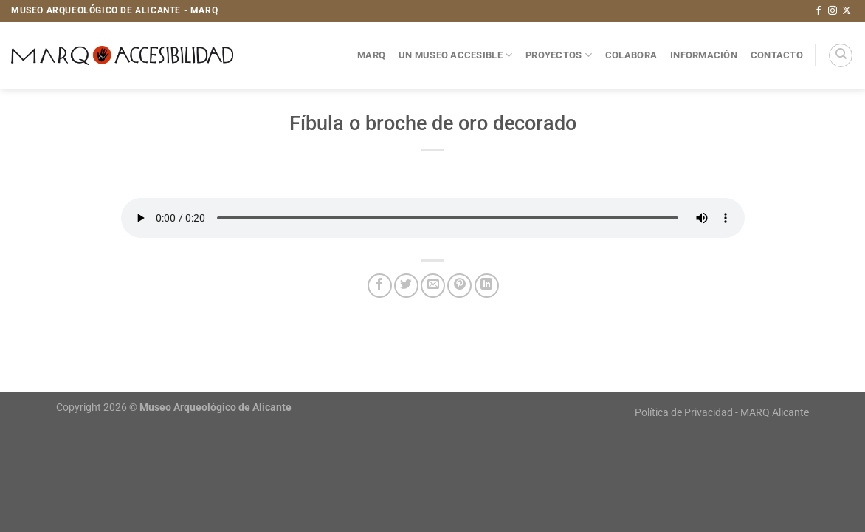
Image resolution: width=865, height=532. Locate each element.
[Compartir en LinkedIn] (487, 285)
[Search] (840, 55)
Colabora (631, 55)
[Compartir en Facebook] (380, 285)
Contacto (777, 55)
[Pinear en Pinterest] (459, 285)
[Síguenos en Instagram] (832, 11)
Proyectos (558, 55)
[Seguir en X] (846, 11)
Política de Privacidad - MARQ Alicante (722, 412)
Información (703, 55)
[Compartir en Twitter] (406, 285)
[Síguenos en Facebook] (818, 11)
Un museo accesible (455, 55)
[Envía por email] (433, 285)
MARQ (371, 55)
